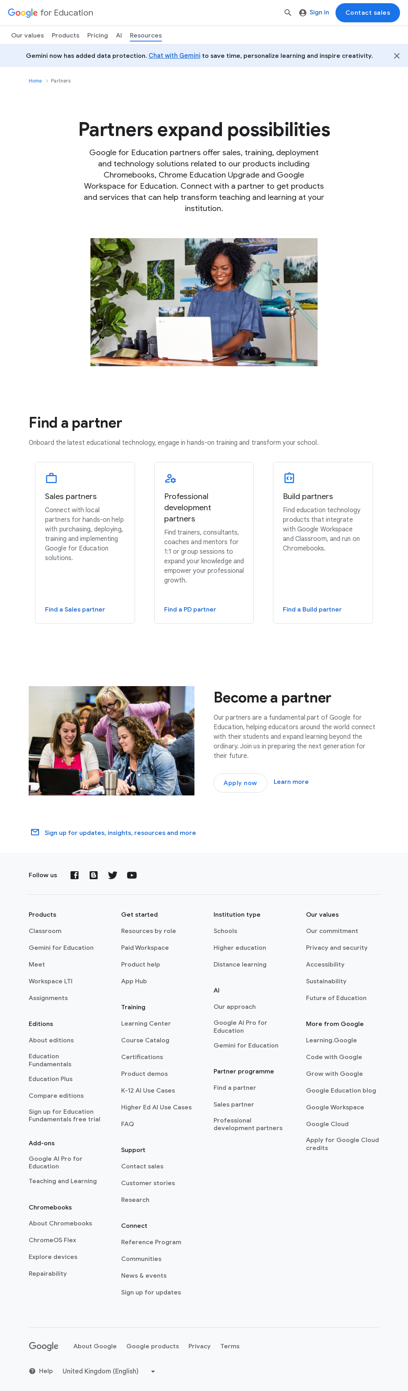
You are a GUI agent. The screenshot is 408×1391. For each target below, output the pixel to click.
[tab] (85, 547)
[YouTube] (131, 875)
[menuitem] (97, 35)
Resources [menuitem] (146, 35)
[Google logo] (44, 1347)
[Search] (288, 13)
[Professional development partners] (204, 543)
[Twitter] (112, 875)
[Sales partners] (85, 543)
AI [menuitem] (119, 35)
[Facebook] (74, 875)
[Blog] (93, 875)
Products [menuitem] (65, 35)
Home (35, 81)
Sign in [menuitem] (314, 12)
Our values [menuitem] (27, 35)
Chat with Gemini (174, 56)
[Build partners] (323, 543)
